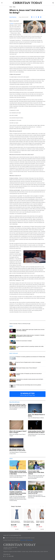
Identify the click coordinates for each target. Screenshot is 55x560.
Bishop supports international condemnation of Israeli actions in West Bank (18, 473)
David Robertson (12, 17)
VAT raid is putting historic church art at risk (35, 492)
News (14, 6)
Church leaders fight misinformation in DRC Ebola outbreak (36, 472)
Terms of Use (23, 540)
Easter (12, 23)
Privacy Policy (30, 540)
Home (10, 6)
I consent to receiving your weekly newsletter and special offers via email (19, 537)
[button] (2, 2)
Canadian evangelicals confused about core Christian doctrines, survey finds (17, 493)
